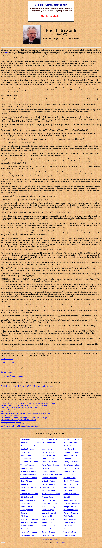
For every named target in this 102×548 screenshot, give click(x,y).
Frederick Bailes (26, 459)
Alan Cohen (47, 522)
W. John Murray (69, 478)
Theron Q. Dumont (49, 503)
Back (3, 542)
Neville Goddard (48, 526)
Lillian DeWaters (48, 481)
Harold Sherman (48, 491)
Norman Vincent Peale (51, 494)
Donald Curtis (25, 491)
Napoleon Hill (47, 516)
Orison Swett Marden (28, 475)
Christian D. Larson (28, 468)
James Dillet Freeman (29, 494)
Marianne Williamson (28, 532)
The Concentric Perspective (11, 422)
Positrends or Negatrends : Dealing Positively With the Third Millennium (27, 413)
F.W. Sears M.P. (69, 491)
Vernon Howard (26, 526)
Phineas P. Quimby (71, 468)
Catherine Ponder (70, 459)
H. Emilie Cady (48, 446)
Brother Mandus (69, 500)
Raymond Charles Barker (30, 443)
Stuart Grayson (48, 535)
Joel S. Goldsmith (49, 513)
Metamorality (6, 411)
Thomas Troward (27, 465)
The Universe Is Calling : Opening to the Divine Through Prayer (24, 418)
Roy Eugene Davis (27, 535)
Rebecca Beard (26, 507)
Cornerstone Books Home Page (51, 539)
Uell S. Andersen (70, 519)
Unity (7, 52)
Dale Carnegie (69, 487)
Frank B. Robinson (49, 478)
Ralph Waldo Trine (49, 439)
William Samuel (69, 529)
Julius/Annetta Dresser (29, 500)
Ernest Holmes (69, 497)
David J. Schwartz (70, 513)
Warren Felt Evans (49, 459)
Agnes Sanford (69, 522)
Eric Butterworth (26, 497)
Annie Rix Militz (69, 471)
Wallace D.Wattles (70, 443)
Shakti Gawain (26, 455)
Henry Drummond (27, 446)
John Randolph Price (28, 522)
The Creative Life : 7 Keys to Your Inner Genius (18, 420)
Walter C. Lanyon (49, 519)
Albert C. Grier (69, 475)
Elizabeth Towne (48, 500)
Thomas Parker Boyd (71, 503)
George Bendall (48, 455)
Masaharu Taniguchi (50, 507)
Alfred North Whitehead (29, 519)
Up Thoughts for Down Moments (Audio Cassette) (19, 426)
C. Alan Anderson (27, 529)
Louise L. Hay (47, 449)
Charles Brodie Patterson (52, 475)
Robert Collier (47, 529)
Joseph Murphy (69, 507)
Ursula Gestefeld (49, 452)
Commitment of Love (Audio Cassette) (15, 424)
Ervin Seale (68, 516)
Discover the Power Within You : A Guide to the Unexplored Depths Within (28, 403)
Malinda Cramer (48, 471)
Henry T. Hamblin (70, 455)
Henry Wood (47, 468)
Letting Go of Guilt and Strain (12, 376)
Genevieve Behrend (71, 494)
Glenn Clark (25, 513)
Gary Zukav (68, 526)
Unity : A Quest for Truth (10, 416)
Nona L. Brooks (26, 484)
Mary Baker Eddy (70, 449)
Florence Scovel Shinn (72, 439)
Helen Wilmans (26, 481)
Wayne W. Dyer (69, 532)
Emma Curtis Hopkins (72, 452)
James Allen (25, 439)
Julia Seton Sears (70, 484)
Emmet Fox (25, 452)
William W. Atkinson (28, 471)
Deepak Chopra (48, 532)
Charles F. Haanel (27, 449)
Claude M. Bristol (49, 487)
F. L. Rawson (25, 516)
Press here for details (59, 542)
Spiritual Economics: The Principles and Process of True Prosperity (25, 405)
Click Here (45, 16)
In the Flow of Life (8, 409)
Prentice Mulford (48, 443)
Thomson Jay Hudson (29, 462)
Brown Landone (48, 484)
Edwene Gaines (69, 535)
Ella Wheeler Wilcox (71, 465)
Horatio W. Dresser (71, 481)
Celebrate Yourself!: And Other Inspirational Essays (19, 407)
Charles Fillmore (70, 446)
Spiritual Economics (8, 372)
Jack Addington (48, 510)
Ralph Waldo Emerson (51, 465)
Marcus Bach (47, 497)
